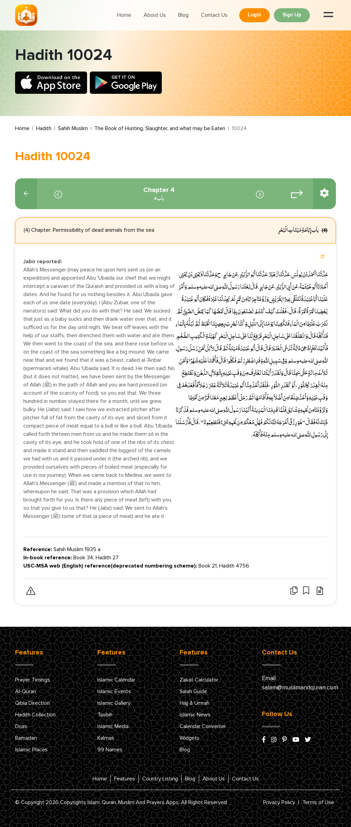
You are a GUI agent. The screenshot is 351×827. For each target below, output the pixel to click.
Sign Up (291, 14)
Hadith (43, 128)
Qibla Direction (32, 703)
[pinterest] (284, 740)
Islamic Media (113, 726)
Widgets (189, 738)
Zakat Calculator (199, 680)
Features (124, 778)
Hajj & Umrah (194, 703)
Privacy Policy (279, 802)
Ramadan (26, 738)
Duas (21, 726)
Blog (183, 15)
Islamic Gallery (114, 703)
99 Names (109, 749)
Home (124, 15)
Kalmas (105, 738)
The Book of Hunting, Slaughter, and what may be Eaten (159, 128)
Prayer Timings (32, 680)
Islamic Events (114, 691)
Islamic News (195, 714)
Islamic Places (31, 749)
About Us (155, 15)
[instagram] (274, 740)
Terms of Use (318, 802)
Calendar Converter (203, 726)
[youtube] (295, 740)
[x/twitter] (308, 740)
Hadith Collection (35, 714)
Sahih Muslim (73, 128)
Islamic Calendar (116, 680)
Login (254, 14)
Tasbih (104, 714)
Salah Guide (193, 691)
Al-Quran (25, 691)
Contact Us (214, 15)
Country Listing (160, 778)
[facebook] (264, 740)
